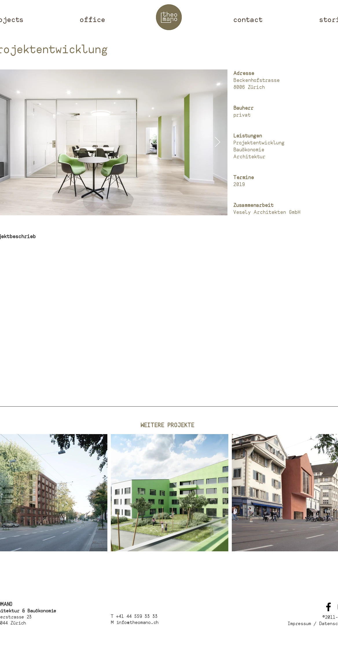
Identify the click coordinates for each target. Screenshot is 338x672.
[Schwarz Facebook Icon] (328, 607)
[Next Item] (217, 142)
